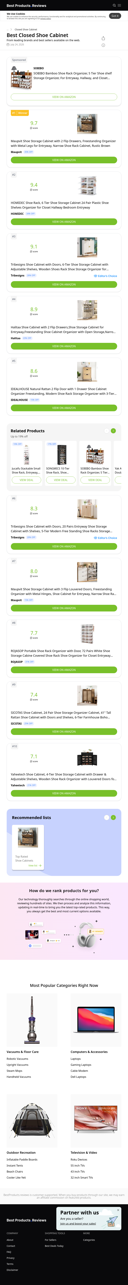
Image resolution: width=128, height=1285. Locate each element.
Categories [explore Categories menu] (89, 1239)
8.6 (34, 371)
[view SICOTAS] (64, 710)
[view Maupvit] (64, 139)
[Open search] (114, 5)
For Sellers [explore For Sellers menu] (50, 1239)
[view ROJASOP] (64, 648)
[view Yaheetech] (64, 772)
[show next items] (113, 430)
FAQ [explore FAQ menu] (9, 1251)
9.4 (34, 185)
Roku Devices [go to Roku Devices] (79, 1159)
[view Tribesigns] (64, 262)
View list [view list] (34, 865)
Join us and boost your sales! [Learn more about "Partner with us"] (78, 1223)
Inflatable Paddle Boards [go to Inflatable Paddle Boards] (22, 1159)
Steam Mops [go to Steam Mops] (14, 1071)
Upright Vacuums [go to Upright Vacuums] (17, 1065)
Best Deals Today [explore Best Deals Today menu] (54, 1245)
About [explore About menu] (10, 1239)
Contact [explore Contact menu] (11, 1245)
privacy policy (45, 18)
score (35, 128)
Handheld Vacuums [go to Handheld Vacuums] (19, 1077)
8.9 (34, 309)
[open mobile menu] (119, 5)
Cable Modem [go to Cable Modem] (79, 1071)
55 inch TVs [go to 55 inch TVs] (78, 1165)
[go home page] (26, 5)
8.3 (34, 509)
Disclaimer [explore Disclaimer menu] (12, 1269)
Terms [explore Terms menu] (10, 1263)
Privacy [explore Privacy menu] (10, 1257)
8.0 (34, 571)
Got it (115, 16)
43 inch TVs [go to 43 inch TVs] (78, 1171)
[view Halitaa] (64, 325)
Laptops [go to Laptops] (76, 1059)
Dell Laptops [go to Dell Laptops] (78, 1077)
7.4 (34, 695)
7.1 (34, 756)
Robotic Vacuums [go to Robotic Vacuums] (17, 1059)
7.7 (34, 633)
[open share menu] (103, 38)
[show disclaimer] (103, 45)
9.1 (34, 247)
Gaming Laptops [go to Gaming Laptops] (81, 1065)
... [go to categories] (7, 29)
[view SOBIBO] (64, 81)
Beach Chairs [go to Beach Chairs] (15, 1171)
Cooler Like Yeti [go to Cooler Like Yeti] (16, 1177)
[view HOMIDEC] (64, 200)
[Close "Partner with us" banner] (118, 1210)
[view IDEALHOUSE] (64, 386)
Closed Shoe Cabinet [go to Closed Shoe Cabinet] (26, 29)
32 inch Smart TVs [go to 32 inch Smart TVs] (82, 1177)
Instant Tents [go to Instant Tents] (15, 1165)
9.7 (34, 123)
